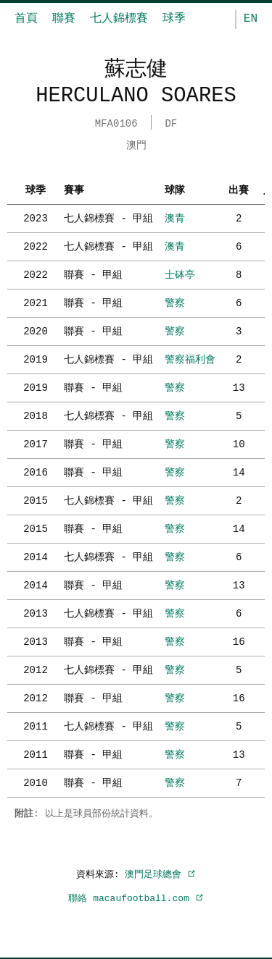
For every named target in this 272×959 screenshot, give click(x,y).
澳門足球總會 (160, 872)
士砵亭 (180, 273)
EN (250, 19)
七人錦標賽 (119, 19)
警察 (175, 301)
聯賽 (63, 19)
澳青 (175, 217)
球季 (174, 19)
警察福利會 (190, 358)
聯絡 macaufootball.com (135, 896)
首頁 (26, 19)
